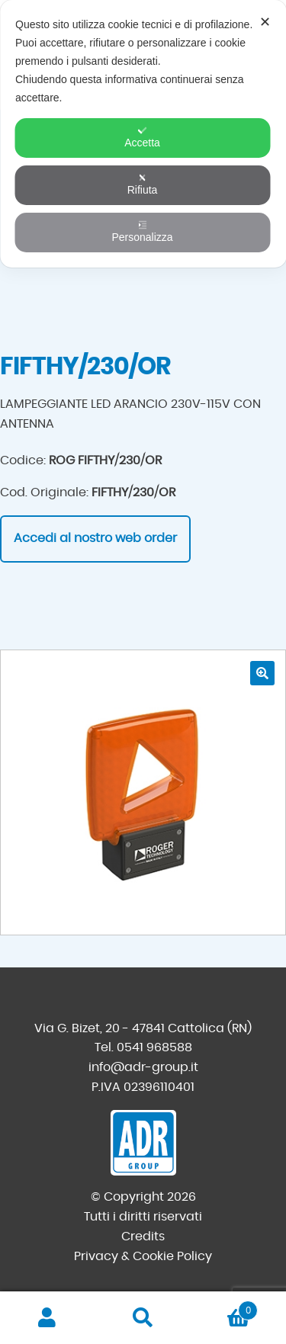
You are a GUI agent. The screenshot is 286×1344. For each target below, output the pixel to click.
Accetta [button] (142, 137)
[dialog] (143, 134)
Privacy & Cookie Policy (143, 1256)
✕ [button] (265, 22)
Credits (143, 1236)
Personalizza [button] (141, 231)
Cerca (143, 1318)
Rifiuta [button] (142, 184)
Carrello (224, 1307)
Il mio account (47, 1318)
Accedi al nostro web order (95, 538)
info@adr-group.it (143, 1067)
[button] (262, 673)
